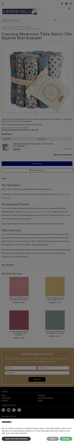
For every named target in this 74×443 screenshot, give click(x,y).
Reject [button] (52, 439)
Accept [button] (66, 439)
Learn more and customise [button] (16, 439)
